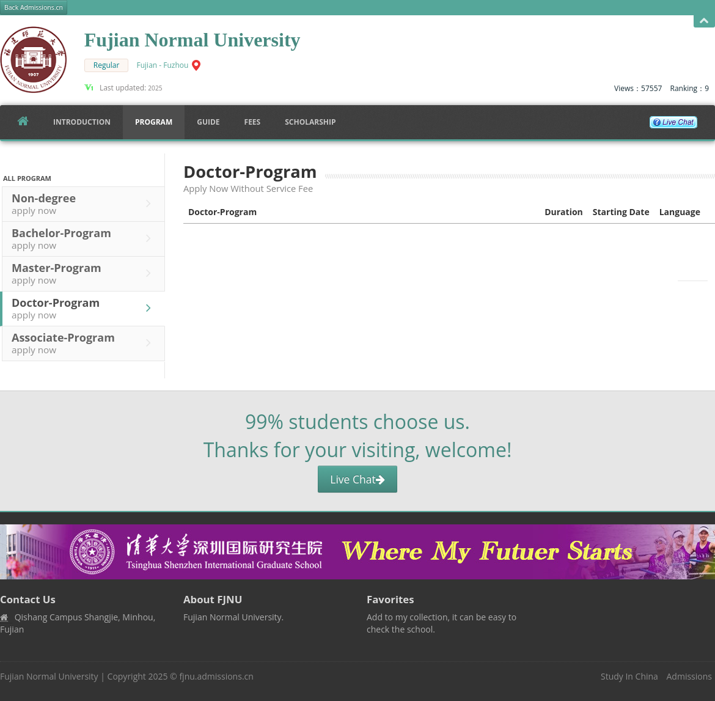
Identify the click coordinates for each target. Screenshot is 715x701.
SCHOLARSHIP (310, 122)
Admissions (689, 676)
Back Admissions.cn (33, 7)
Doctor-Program (84, 308)
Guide (208, 122)
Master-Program (84, 273)
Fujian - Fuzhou (163, 65)
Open (704, 21)
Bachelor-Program (84, 238)
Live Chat (357, 479)
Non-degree (84, 203)
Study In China (629, 676)
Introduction (82, 122)
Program (153, 122)
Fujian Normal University (49, 676)
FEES (252, 122)
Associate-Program (84, 343)
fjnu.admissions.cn (216, 676)
